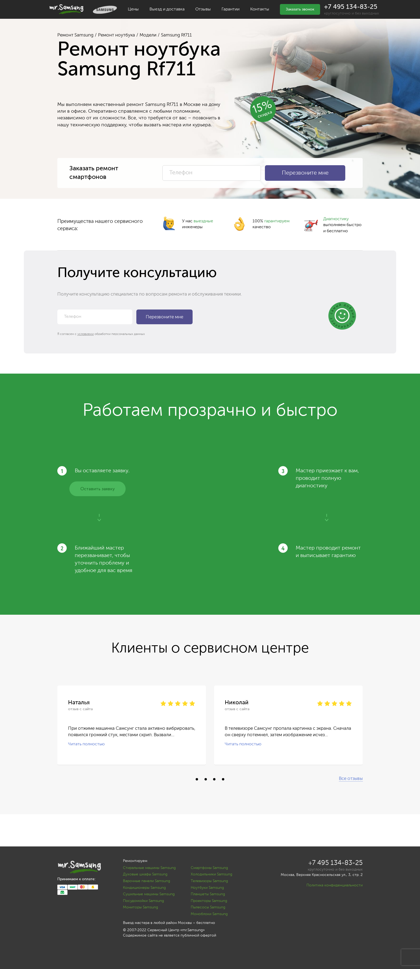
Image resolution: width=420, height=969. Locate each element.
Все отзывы (351, 778)
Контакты (259, 9)
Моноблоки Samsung (209, 914)
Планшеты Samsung (208, 894)
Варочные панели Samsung (146, 881)
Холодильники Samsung (211, 874)
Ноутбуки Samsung (207, 888)
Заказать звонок (300, 9)
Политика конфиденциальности (334, 885)
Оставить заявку (97, 489)
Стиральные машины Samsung (149, 868)
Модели (148, 35)
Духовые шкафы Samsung (145, 874)
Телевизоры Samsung (209, 881)
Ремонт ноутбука (116, 35)
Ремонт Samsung (75, 35)
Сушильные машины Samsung (149, 894)
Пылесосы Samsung (208, 907)
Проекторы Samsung (209, 901)
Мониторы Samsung (140, 907)
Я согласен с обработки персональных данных (101, 334)
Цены (133, 9)
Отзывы (203, 9)
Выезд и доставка (167, 9)
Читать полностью (86, 744)
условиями (85, 334)
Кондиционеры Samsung (144, 888)
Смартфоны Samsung (209, 868)
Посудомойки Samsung (143, 901)
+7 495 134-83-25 (350, 7)
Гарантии (230, 9)
